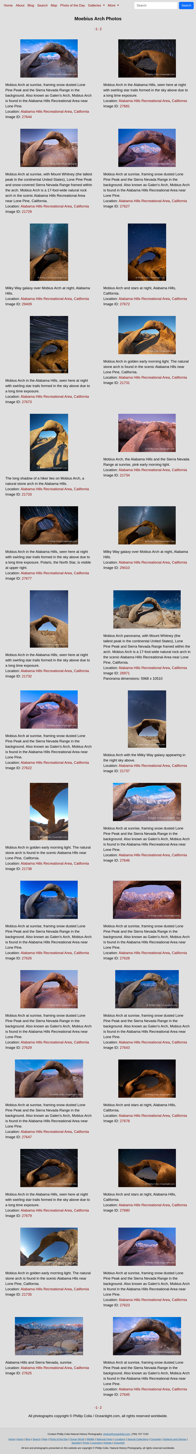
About (20, 5)
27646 (125, 860)
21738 (27, 869)
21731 (125, 383)
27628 (125, 958)
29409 (27, 304)
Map (54, 5)
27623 (125, 1305)
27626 (27, 958)
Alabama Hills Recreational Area (46, 111)
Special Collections (137, 1439)
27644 (27, 117)
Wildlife (90, 1439)
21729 (27, 212)
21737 (125, 771)
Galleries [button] (95, 5)
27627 (125, 206)
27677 (27, 578)
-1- (96, 29)
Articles (108, 1442)
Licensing (96, 1442)
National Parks (104, 1439)
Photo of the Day (72, 5)
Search (42, 5)
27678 (125, 1121)
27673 (27, 402)
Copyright (119, 1442)
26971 (125, 673)
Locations (120, 1439)
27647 (27, 1137)
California (81, 111)
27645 (125, 1394)
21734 (125, 475)
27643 (125, 1048)
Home (8, 5)
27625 (27, 1373)
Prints (86, 1442)
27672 (125, 304)
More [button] (112, 5)
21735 (27, 1294)
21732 (27, 676)
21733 (27, 494)
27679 (27, 1216)
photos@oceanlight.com (116, 1434)
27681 (125, 106)
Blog (31, 5)
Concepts (155, 1439)
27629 (27, 1048)
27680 (125, 1210)
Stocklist (76, 1442)
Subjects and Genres (174, 1439)
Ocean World (77, 1439)
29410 (125, 568)
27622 (27, 768)
